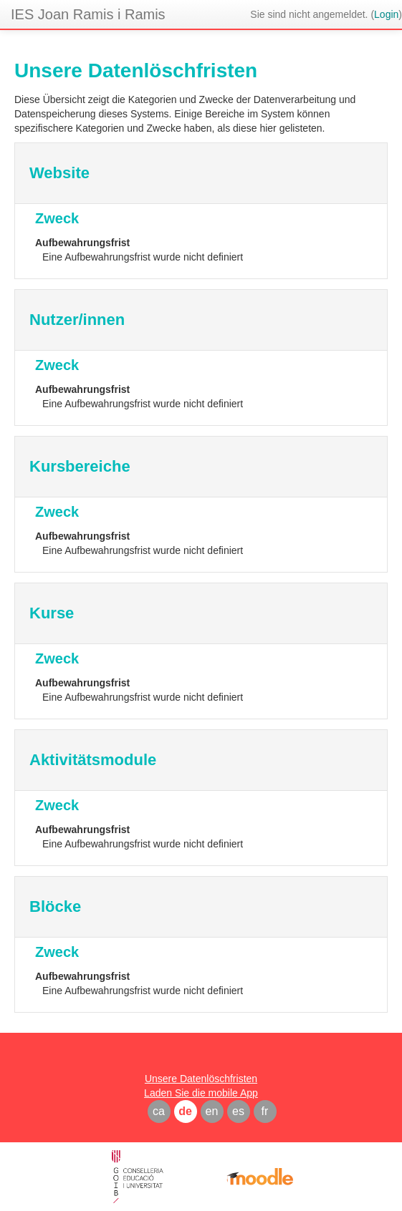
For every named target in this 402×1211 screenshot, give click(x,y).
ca (159, 1111)
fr (265, 1111)
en (212, 1111)
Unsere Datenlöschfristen (201, 1078)
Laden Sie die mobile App (201, 1093)
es (238, 1111)
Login (386, 14)
